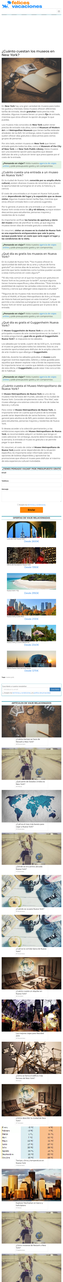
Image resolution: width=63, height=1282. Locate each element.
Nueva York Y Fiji (13, 590)
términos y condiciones (36, 505)
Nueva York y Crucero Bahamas (18, 642)
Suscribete (55, 689)
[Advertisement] (31, 33)
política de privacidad (42, 693)
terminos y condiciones (21, 693)
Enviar (31, 510)
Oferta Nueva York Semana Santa (19, 668)
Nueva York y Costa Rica (15, 616)
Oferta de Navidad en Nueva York (19, 565)
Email (4, 473)
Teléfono (5, 481)
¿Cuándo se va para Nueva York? (30, 909)
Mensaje (5, 489)
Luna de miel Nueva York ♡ (16, 539)
